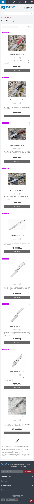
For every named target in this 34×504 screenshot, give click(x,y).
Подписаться (28, 471)
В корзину (17, 70)
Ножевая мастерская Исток (17, 495)
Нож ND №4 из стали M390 (17, 281)
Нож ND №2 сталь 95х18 (17, 145)
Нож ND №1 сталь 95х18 (17, 54)
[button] (14, 2)
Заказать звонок (28, 8)
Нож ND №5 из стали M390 (17, 326)
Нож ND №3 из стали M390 (17, 235)
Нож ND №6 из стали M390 (17, 371)
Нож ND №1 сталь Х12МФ (17, 100)
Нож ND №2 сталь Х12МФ (17, 190)
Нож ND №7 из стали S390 (17, 417)
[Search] (31, 13)
